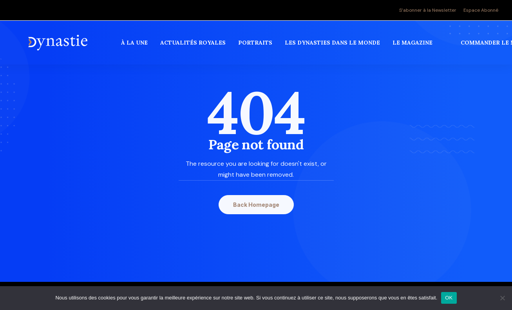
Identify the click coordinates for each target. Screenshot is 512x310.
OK (448, 298)
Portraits (256, 46)
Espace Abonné (480, 10)
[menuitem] (429, 10)
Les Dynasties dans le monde (333, 46)
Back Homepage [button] (256, 204)
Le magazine (414, 46)
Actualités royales (194, 46)
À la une (135, 46)
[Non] (502, 298)
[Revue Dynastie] (58, 46)
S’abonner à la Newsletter (427, 10)
